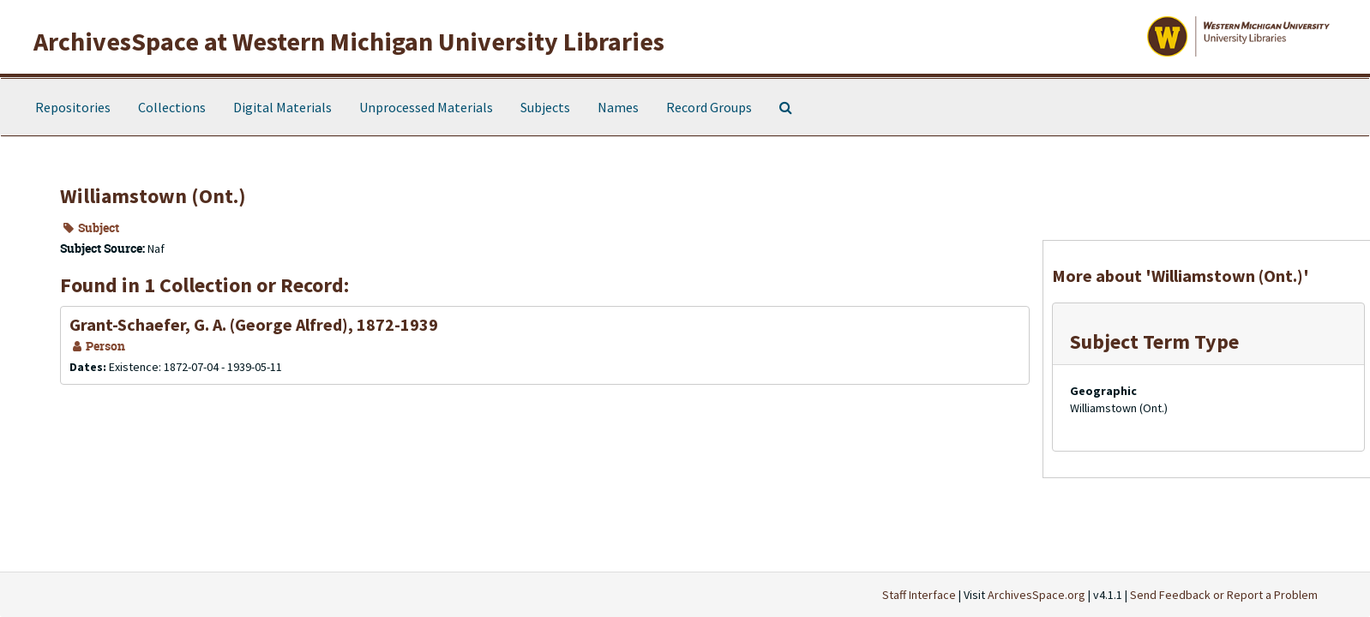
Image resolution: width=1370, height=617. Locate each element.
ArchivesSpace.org (1036, 594)
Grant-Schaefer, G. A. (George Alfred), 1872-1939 (253, 324)
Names (618, 107)
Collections (172, 107)
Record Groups (709, 107)
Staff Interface (919, 594)
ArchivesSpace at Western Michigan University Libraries (348, 41)
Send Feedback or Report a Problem (1224, 594)
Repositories (73, 107)
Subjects (545, 107)
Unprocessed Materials (426, 107)
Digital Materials (282, 107)
